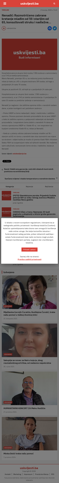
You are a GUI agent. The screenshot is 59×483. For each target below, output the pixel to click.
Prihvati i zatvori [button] (29, 249)
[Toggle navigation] (5, 3)
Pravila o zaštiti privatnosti (29, 259)
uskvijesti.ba (29, 3)
